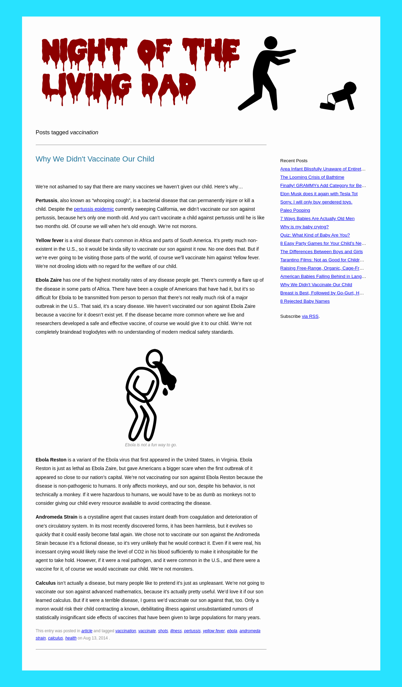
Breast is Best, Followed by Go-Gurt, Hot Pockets (330, 292)
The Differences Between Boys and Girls (321, 251)
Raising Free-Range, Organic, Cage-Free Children (331, 268)
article (86, 630)
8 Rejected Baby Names (305, 301)
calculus (55, 638)
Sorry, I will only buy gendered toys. (316, 202)
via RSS (310, 316)
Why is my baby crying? (304, 226)
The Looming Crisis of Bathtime (312, 177)
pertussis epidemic (94, 209)
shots (163, 630)
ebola (232, 630)
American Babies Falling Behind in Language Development (340, 276)
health (71, 638)
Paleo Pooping (295, 210)
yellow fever (214, 630)
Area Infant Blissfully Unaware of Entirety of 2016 (330, 168)
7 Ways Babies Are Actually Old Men (317, 218)
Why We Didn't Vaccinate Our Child (95, 159)
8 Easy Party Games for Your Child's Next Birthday (331, 243)
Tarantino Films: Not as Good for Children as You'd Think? (339, 259)
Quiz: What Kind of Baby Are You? (315, 235)
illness (176, 630)
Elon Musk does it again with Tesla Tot (319, 193)
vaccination (125, 630)
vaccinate (147, 630)
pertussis (192, 630)
